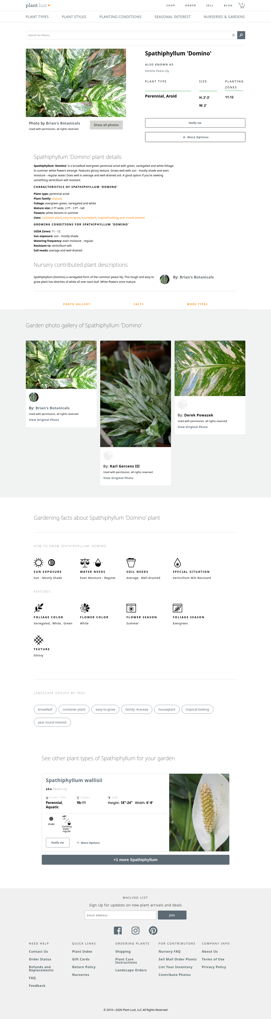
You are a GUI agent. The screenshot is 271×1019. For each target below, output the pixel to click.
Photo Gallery (76, 304)
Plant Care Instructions (126, 961)
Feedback (37, 985)
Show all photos (106, 125)
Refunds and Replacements (41, 968)
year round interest (132, 217)
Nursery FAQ (170, 951)
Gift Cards (81, 959)
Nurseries (80, 975)
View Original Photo (44, 420)
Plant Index (82, 951)
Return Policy (84, 967)
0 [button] (242, 3)
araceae (57, 198)
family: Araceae (136, 709)
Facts (139, 304)
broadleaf (45, 709)
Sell (210, 5)
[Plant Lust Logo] (38, 5)
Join (172, 915)
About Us (210, 951)
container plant (52, 217)
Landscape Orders (131, 970)
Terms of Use (213, 959)
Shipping (123, 951)
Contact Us (38, 951)
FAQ (32, 978)
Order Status (40, 959)
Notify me (195, 123)
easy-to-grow (71, 217)
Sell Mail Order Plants (178, 959)
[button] (233, 35)
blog (228, 5)
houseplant (89, 217)
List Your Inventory (176, 967)
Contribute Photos (175, 975)
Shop (170, 5)
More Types (197, 304)
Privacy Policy (214, 967)
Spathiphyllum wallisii (74, 780)
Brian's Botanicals (53, 408)
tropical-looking (108, 217)
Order (190, 5)
